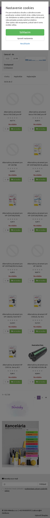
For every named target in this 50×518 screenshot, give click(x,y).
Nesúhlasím (25, 44)
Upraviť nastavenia (25, 38)
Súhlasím (25, 32)
